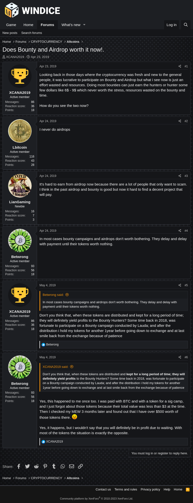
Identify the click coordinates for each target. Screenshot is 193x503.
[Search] (186, 24)
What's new (71, 25)
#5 (186, 285)
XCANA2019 (15, 57)
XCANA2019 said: (55, 367)
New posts (9, 33)
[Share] (180, 66)
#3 (186, 176)
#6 (186, 357)
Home (28, 25)
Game (11, 25)
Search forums (31, 33)
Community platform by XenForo (96, 498)
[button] (84, 24)
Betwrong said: (53, 295)
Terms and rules (126, 489)
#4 (186, 230)
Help (167, 489)
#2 (186, 121)
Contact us (103, 489)
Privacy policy (150, 489)
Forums (47, 25)
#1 (186, 66)
